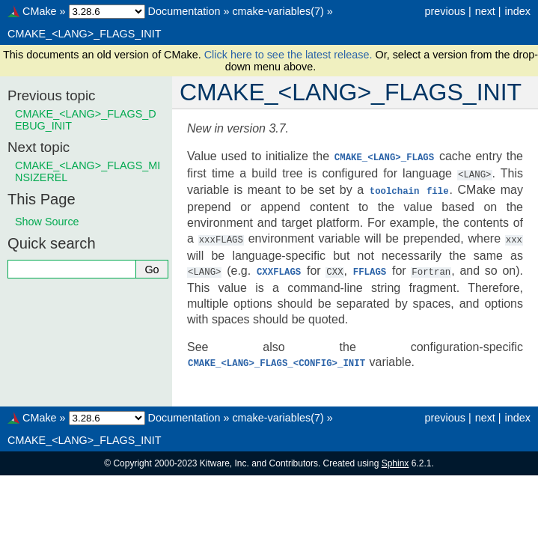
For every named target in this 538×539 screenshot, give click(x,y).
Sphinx (395, 459)
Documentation (184, 11)
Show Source (47, 222)
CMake (39, 11)
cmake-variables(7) (277, 11)
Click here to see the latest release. (290, 55)
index (518, 11)
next (485, 11)
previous (444, 11)
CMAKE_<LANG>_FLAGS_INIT (84, 34)
